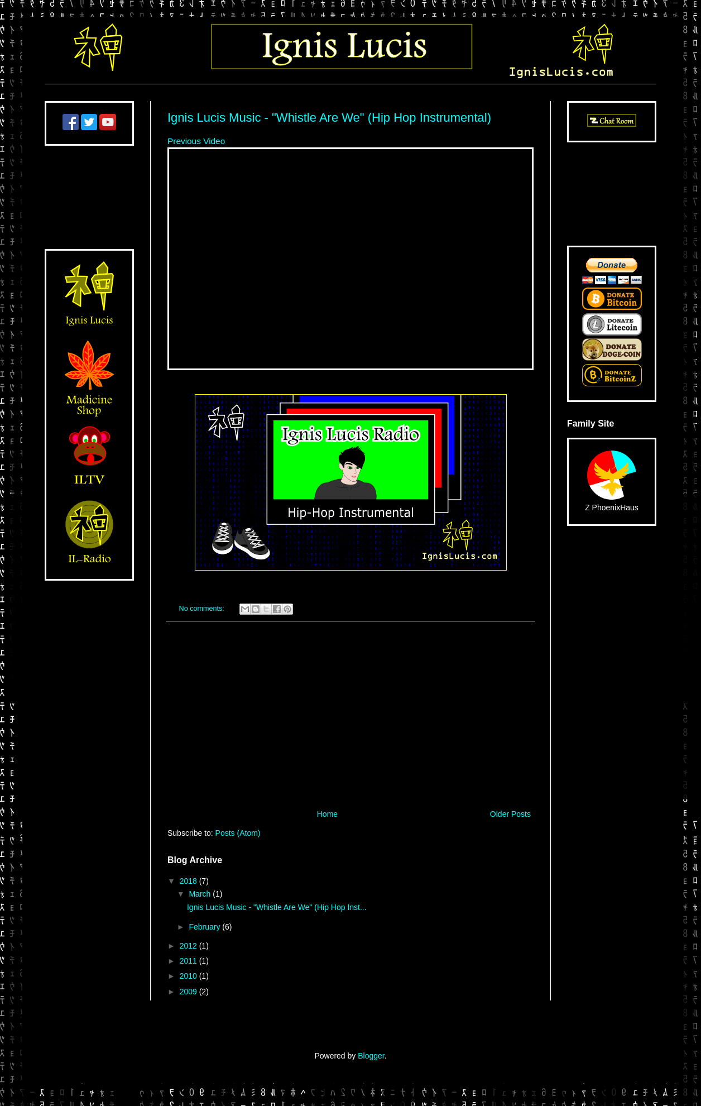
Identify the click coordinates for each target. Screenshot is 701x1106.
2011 (189, 960)
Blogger (371, 1055)
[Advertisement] (350, 715)
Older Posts (510, 814)
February (205, 926)
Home (327, 814)
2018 (189, 881)
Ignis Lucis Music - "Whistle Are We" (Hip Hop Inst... (277, 907)
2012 (189, 945)
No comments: (203, 608)
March (201, 893)
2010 (189, 975)
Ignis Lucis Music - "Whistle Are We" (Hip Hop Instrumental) (329, 118)
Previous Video (196, 141)
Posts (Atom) (238, 833)
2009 (189, 991)
